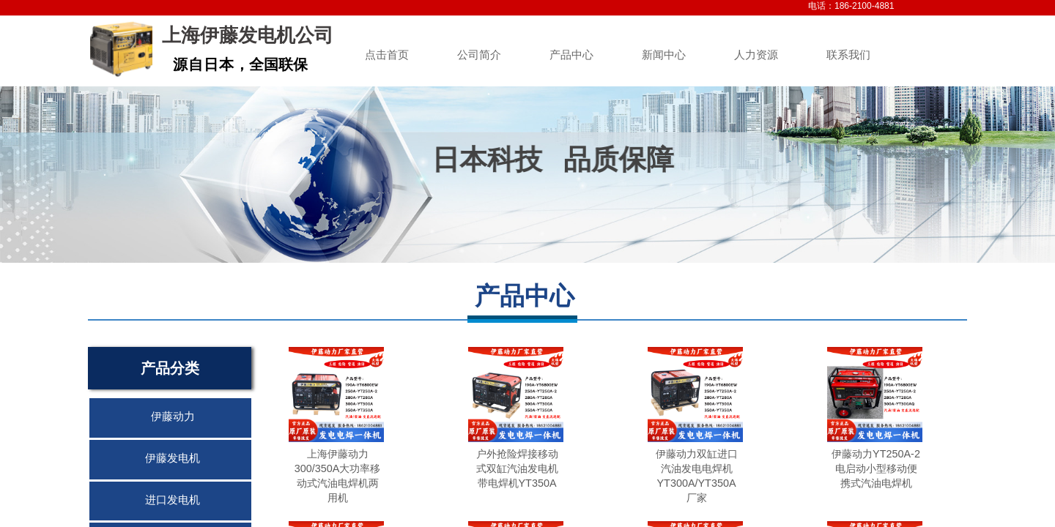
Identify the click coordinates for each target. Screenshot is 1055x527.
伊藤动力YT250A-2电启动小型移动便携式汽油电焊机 (876, 468)
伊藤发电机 (172, 458)
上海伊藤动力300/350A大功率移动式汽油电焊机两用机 (338, 476)
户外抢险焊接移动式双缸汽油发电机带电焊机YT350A (517, 468)
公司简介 (479, 55)
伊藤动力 (173, 416)
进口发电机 (172, 500)
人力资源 (756, 55)
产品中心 (571, 55)
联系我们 (848, 55)
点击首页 (387, 55)
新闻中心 (664, 55)
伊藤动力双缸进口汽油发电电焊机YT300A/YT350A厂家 (697, 476)
